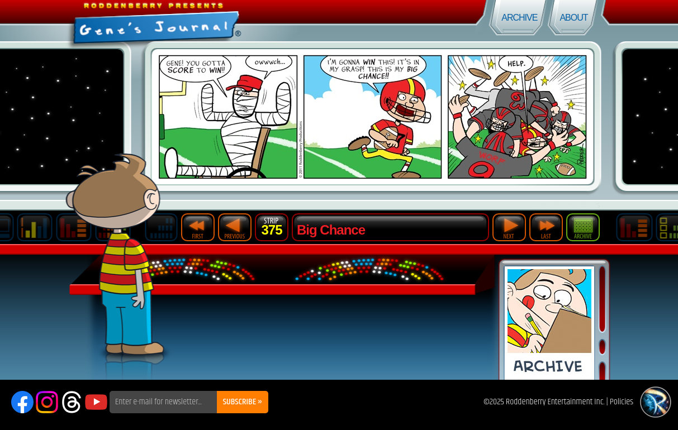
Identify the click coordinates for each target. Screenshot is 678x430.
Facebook (22, 402)
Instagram (47, 402)
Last (546, 227)
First (197, 227)
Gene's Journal (169, 21)
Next (509, 227)
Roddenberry (655, 402)
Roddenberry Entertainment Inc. (555, 402)
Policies (621, 402)
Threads (71, 402)
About (573, 17)
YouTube (96, 402)
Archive (519, 17)
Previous (234, 227)
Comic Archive (549, 323)
